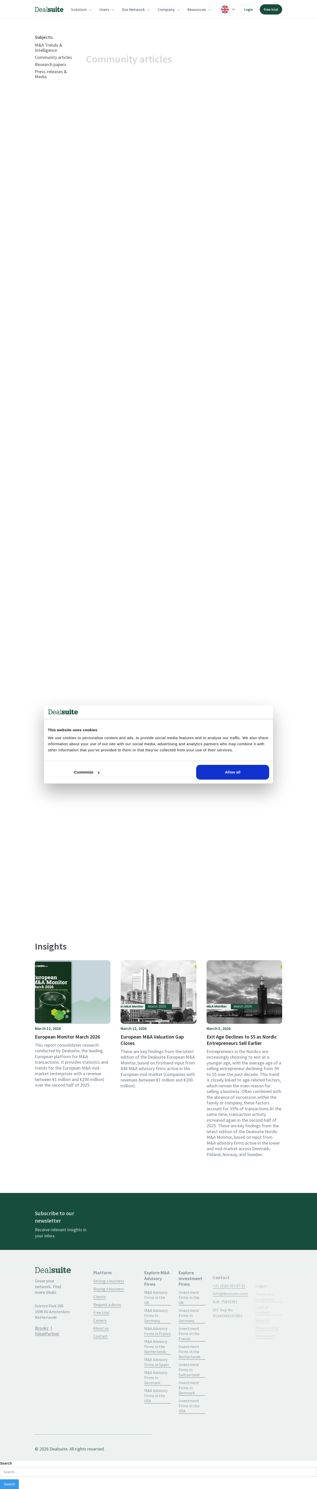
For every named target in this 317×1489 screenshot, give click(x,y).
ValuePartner (47, 1345)
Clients (99, 1313)
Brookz (42, 1339)
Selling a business (108, 1297)
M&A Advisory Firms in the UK (155, 1313)
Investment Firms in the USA (189, 1422)
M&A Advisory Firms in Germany (155, 1331)
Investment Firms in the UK (189, 1313)
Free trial (271, 9)
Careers (100, 1336)
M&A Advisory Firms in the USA (155, 1412)
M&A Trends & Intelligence (48, 59)
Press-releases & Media (51, 86)
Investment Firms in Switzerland (189, 1386)
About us (101, 1344)
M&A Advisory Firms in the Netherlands (155, 1362)
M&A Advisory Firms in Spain (156, 1378)
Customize (86, 772)
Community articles (53, 68)
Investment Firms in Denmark (189, 1404)
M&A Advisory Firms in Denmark (155, 1394)
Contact (100, 1352)
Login (248, 9)
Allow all (232, 772)
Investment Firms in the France (189, 1349)
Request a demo (107, 1320)
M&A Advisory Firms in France (157, 1347)
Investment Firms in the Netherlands (189, 1368)
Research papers (50, 76)
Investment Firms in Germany (189, 1331)
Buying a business (108, 1305)
